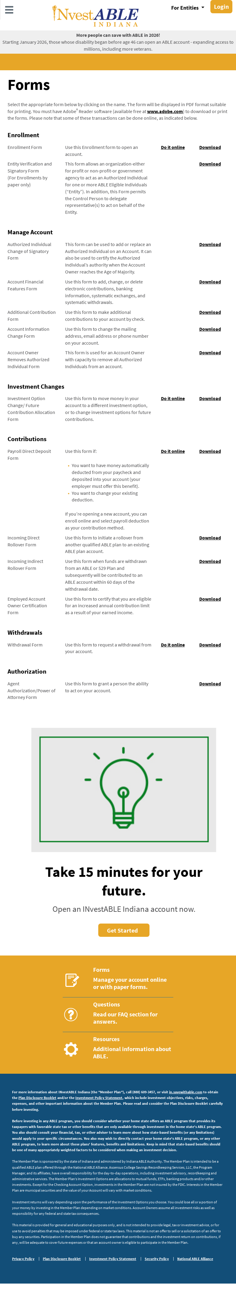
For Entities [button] (185, 7)
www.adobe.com (165, 111)
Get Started (122, 930)
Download (210, 147)
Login (221, 6)
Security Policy (157, 1259)
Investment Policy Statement (98, 1097)
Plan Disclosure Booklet (37, 1097)
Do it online (173, 147)
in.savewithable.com (185, 1092)
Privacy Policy (23, 1259)
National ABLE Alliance (195, 1259)
